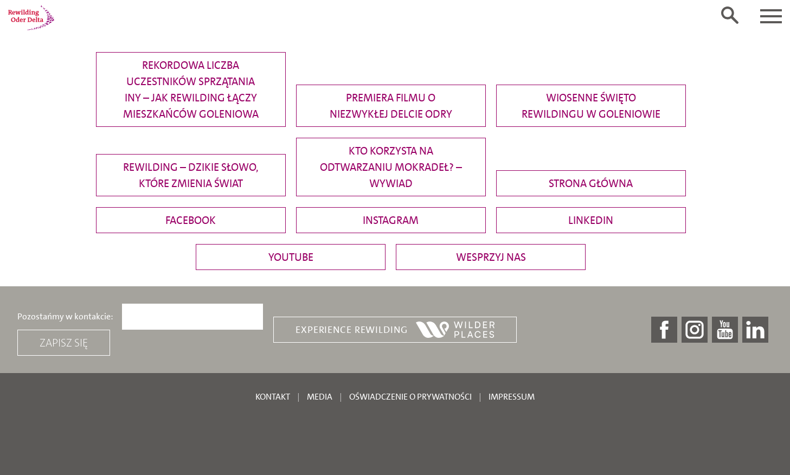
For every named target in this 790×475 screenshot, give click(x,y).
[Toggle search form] (729, 15)
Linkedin (590, 220)
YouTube (290, 257)
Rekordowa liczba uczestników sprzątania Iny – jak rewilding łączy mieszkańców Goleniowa (191, 89)
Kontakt (272, 396)
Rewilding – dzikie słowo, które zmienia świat (191, 175)
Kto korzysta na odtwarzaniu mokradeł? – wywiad (391, 167)
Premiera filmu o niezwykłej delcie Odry (391, 106)
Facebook (190, 220)
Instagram (391, 220)
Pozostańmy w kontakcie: (65, 316)
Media (319, 396)
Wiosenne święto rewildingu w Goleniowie (591, 106)
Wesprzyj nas (491, 257)
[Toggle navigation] (771, 16)
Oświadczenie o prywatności (410, 396)
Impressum (512, 396)
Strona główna (591, 183)
